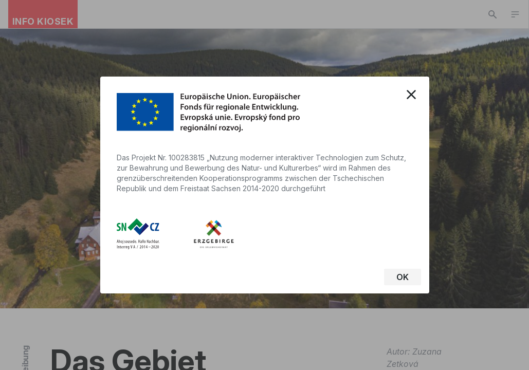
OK (402, 277)
